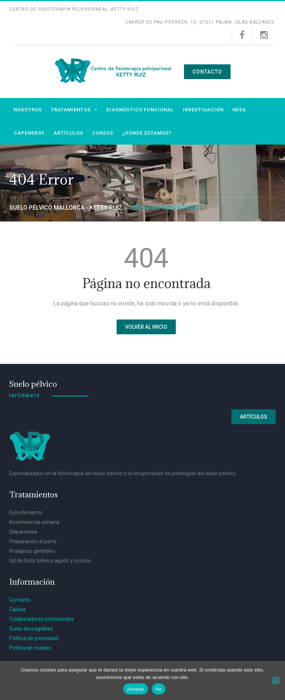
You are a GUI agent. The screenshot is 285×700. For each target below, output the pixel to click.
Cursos (102, 131)
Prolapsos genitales (32, 549)
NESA (239, 108)
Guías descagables (31, 627)
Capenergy (29, 131)
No (158, 689)
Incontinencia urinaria (34, 521)
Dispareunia (23, 530)
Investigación (203, 108)
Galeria (17, 608)
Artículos (68, 131)
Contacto (207, 71)
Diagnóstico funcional (140, 108)
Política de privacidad (33, 637)
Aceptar (135, 689)
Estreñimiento (25, 511)
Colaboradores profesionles (41, 617)
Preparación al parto (33, 540)
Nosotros (28, 108)
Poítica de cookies (30, 646)
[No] (275, 680)
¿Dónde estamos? (146, 131)
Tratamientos (71, 108)
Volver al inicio (146, 325)
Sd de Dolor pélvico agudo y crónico (50, 559)
